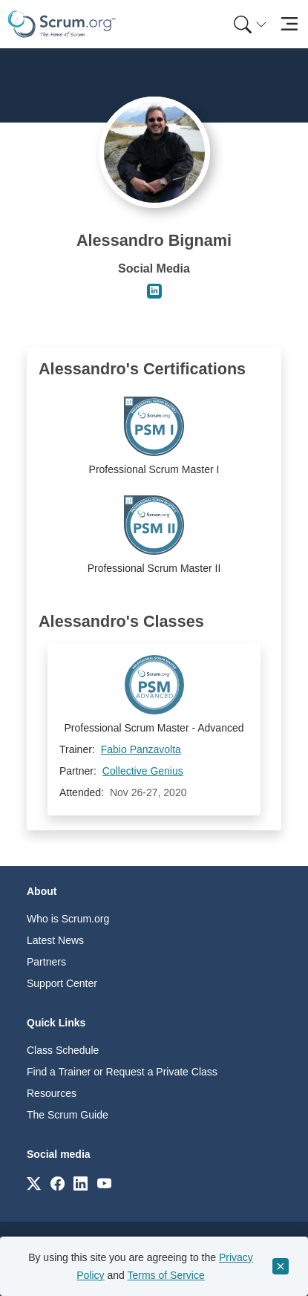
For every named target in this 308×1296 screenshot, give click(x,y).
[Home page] (61, 24)
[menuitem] (248, 24)
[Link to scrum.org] (34, 1182)
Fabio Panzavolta (141, 749)
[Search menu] (250, 24)
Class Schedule (63, 1050)
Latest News (55, 940)
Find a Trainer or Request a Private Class (122, 1072)
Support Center (62, 983)
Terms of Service (166, 1275)
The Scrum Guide (67, 1115)
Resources (51, 1093)
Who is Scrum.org (68, 919)
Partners (46, 962)
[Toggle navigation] (289, 24)
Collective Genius (142, 771)
